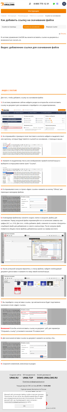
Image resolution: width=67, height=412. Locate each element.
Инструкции (12, 16)
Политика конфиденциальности (33, 382)
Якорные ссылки (51, 27)
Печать (63, 34)
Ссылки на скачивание (31, 27)
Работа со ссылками (36, 16)
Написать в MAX (57, 4)
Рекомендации (23, 16)
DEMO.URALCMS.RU (47, 377)
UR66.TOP (28, 377)
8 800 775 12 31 (41, 3)
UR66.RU (14, 377)
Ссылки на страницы (9, 27)
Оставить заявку (54, 4)
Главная (3, 16)
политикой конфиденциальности (15, 402)
